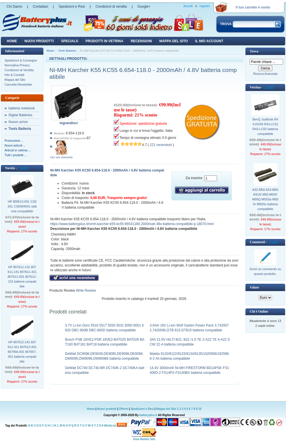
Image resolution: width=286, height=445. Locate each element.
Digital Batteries (20, 115)
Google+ (143, 7)
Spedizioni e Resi (72, 7)
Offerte (124, 408)
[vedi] (23, 168)
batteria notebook (22, 108)
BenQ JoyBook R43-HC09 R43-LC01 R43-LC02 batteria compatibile (265, 126)
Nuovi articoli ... (15, 145)
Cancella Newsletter (18, 84)
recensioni (141, 41)
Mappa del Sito (15, 79)
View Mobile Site (144, 439)
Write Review (85, 291)
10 (199, 408)
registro (204, 6)
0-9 (101, 425)
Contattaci (40, 7)
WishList (110, 425)
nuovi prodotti (39, 41)
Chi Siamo (14, 7)
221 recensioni (161, 145)
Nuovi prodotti (106, 408)
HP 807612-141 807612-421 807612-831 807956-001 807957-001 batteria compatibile (22, 351)
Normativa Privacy (17, 65)
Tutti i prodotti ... (16, 155)
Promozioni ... (14, 140)
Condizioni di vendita (111, 7)
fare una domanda (61, 157)
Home (12, 41)
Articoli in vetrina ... (18, 150)
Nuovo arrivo (18, 122)
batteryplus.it (148, 415)
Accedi (188, 6)
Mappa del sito (173, 41)
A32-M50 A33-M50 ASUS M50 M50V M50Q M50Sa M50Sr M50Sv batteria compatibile (265, 199)
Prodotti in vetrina (104, 41)
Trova (254, 51)
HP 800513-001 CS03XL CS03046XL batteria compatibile (22, 206)
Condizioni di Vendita (19, 70)
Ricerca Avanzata (265, 73)
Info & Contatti (14, 75)
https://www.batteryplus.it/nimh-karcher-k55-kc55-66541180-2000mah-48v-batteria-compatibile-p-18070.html (132, 224)
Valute (254, 287)
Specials (69, 41)
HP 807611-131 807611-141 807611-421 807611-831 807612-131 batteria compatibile (22, 276)
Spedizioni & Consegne (21, 60)
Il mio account (209, 41)
